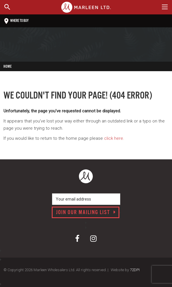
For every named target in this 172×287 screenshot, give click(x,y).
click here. (114, 138)
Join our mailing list (86, 212)
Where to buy (16, 21)
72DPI (135, 270)
